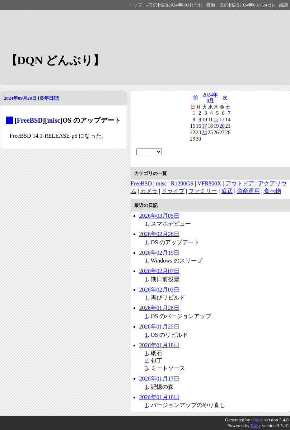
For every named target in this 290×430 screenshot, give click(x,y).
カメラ (149, 191)
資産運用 (248, 191)
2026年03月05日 (159, 216)
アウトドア (239, 183)
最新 (210, 5)
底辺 (227, 191)
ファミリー (202, 191)
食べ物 (272, 191)
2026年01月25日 (159, 326)
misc (53, 120)
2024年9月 (210, 97)
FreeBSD (30, 120)
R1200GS (182, 183)
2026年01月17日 (159, 378)
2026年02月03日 (159, 290)
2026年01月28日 (159, 308)
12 (216, 119)
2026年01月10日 (159, 397)
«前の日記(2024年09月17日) (174, 5)
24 (204, 132)
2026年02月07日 (159, 271)
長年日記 (48, 98)
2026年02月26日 (159, 234)
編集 (284, 5)
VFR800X (209, 183)
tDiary (257, 419)
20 (221, 126)
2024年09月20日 (20, 98)
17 (204, 126)
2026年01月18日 (159, 345)
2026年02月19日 (159, 253)
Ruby (256, 425)
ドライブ (173, 191)
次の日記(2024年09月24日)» (247, 5)
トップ (135, 5)
